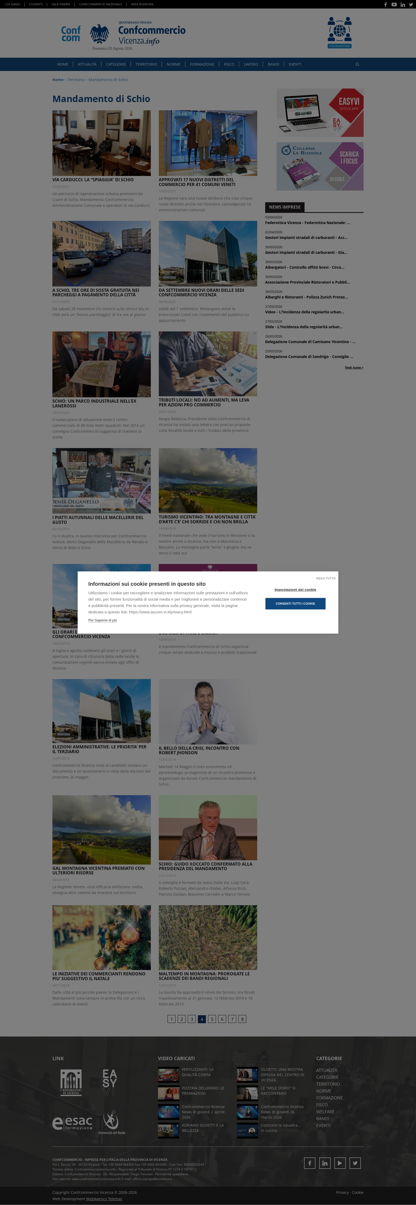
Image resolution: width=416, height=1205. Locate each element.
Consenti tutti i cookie (295, 603)
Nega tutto (326, 578)
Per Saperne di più (102, 620)
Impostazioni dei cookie (296, 590)
